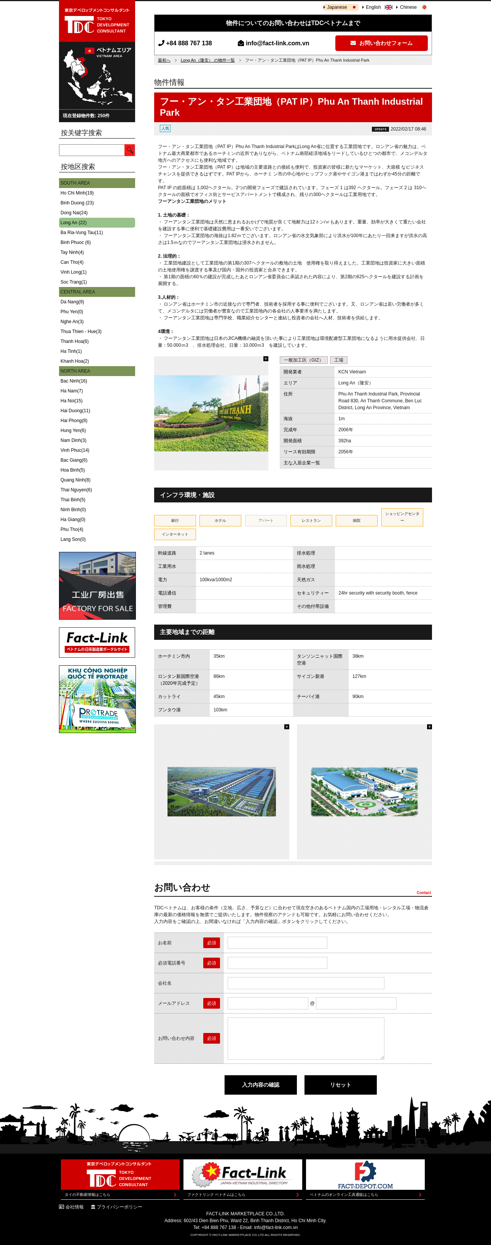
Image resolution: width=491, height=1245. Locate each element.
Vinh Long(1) (74, 272)
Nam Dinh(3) (73, 440)
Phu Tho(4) (72, 529)
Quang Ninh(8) (76, 480)
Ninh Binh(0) (73, 509)
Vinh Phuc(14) (75, 450)
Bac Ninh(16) (74, 381)
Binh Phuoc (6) (76, 242)
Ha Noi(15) (72, 400)
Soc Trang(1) (74, 282)
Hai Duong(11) (75, 410)
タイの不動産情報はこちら (87, 1194)
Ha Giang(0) (73, 519)
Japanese (337, 7)
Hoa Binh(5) (73, 470)
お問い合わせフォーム (382, 43)
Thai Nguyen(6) (76, 490)
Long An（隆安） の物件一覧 (208, 60)
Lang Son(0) (73, 539)
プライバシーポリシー (119, 1207)
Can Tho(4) (72, 262)
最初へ (164, 60)
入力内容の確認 (260, 1085)
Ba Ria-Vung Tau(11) (82, 232)
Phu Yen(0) (72, 311)
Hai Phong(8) (74, 420)
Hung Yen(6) (73, 430)
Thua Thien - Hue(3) (81, 331)
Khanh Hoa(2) (75, 361)
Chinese (408, 7)
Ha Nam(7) (72, 391)
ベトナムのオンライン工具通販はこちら (344, 1194)
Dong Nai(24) (74, 212)
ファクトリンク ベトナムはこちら (216, 1194)
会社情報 (74, 1207)
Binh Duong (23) (77, 203)
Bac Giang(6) (74, 460)
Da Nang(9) (72, 301)
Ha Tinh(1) (71, 351)
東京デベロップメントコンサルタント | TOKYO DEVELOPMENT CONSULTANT (97, 21)
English (373, 7)
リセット (340, 1085)
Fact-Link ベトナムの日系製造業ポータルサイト (97, 642)
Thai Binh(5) (73, 499)
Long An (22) (74, 222)
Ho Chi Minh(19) (77, 193)
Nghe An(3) (72, 321)
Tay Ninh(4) (72, 252)
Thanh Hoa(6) (75, 341)
